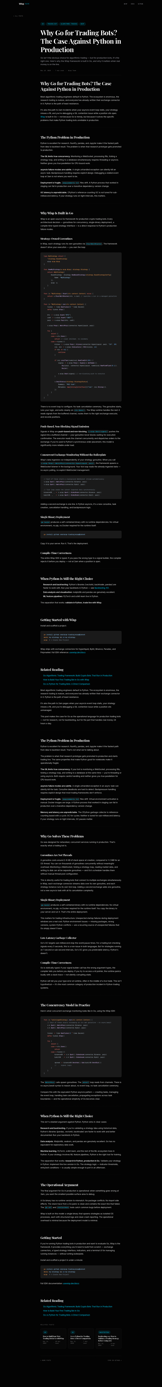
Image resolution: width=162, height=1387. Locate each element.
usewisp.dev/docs (77, 652)
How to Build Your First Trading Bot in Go (61, 1311)
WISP (125, 3)
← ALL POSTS (18, 16)
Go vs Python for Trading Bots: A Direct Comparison (66, 684)
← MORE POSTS (45, 1360)
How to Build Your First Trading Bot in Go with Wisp (66, 680)
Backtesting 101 (102, 588)
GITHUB (140, 3)
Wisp (42, 117)
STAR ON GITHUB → (115, 1360)
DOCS (132, 3)
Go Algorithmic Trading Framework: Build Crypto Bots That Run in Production (77, 675)
